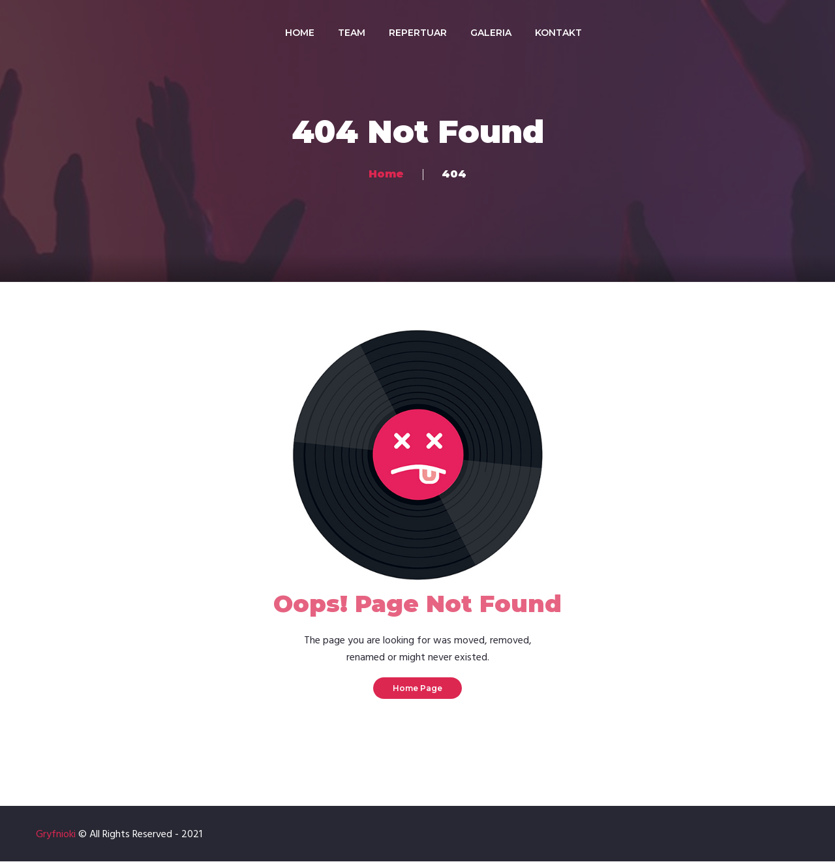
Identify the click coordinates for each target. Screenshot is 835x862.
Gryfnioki (56, 834)
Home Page (417, 688)
